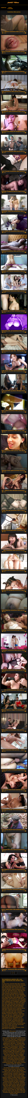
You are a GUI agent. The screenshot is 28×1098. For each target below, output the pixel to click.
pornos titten (21, 1024)
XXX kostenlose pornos (18, 1088)
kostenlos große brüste (7, 1006)
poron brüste (5, 1025)
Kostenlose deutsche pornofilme (16, 1059)
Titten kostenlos (16, 1076)
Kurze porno (22, 1080)
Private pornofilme (13, 1047)
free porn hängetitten (20, 994)
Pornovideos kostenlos (13, 1052)
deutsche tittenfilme (6, 989)
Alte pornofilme (16, 1051)
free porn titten (15, 996)
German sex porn (20, 1042)
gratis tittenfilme (17, 997)
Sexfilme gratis (21, 1050)
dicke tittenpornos (14, 993)
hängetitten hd (8, 1001)
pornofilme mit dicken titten (16, 1021)
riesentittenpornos (6, 1027)
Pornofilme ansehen (12, 1057)
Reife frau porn (7, 1086)
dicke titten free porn (12, 990)
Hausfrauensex (6, 1050)
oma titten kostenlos (6, 1020)
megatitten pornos (17, 1015)
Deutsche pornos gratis (19, 1058)
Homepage (3, 7)
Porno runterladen (19, 1054)
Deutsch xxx (7, 1039)
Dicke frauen (10, 1058)
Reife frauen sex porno (8, 1044)
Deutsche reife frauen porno (18, 1085)
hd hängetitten (15, 1001)
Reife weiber (19, 1089)
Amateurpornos (14, 1046)
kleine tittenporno (20, 1005)
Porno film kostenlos (15, 1071)
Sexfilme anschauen (8, 1088)
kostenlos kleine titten (18, 1006)
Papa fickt (19, 1063)
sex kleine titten (12, 1028)
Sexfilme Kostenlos (15, 1067)
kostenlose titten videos (11, 1012)
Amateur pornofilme (7, 1051)
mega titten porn (8, 1015)
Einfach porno (21, 1040)
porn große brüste (16, 1020)
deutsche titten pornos (20, 987)
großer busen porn (6, 1000)
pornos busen (8, 1024)
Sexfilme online (12, 1084)
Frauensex (17, 1091)
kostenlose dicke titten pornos (9, 1008)
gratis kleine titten (9, 997)
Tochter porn (7, 1055)
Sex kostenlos (8, 1048)
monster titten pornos (7, 1017)
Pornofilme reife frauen (8, 1092)
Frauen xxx (6, 1059)
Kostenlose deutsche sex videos (11, 1081)
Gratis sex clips (15, 1070)
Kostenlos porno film (8, 1074)
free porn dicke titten (9, 994)
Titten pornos (14, 2)
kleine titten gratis (6, 1004)
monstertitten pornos (17, 1017)
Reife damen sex (18, 1092)
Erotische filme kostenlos (9, 1042)
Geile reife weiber (7, 1085)
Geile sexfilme (17, 1062)
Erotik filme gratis (14, 1037)
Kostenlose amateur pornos (17, 1086)
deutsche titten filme (9, 987)
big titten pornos (6, 983)
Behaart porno (6, 1043)
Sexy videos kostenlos (13, 1080)
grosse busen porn (15, 1000)
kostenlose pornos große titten (15, 1009)
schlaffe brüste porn (15, 1027)
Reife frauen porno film (9, 1054)
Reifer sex (13, 1089)
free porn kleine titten (7, 996)
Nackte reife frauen (20, 1084)
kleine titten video (11, 1005)
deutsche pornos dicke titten (14, 985)
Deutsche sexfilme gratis (19, 1074)
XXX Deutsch (21, 1061)
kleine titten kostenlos (16, 1004)
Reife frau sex (11, 1091)
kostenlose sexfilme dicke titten (9, 1011)
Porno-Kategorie (10, 8)
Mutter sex (22, 1052)
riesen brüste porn (13, 1025)
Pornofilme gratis (20, 1043)
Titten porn (13, 1039)
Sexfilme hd (14, 1061)
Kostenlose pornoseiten (8, 1062)
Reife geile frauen (15, 1055)
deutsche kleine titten (15, 983)
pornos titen (14, 1024)
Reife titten (22, 1091)
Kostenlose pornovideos (17, 1048)
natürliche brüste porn (7, 1019)
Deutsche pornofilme (13, 1040)
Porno (6, 1040)
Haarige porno (14, 1050)
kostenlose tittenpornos (12, 1013)
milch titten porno (11, 1016)
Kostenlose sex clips (12, 1078)
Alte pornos (13, 1043)
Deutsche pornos (19, 1044)
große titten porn (21, 998)
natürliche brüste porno (18, 1019)
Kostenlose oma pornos (18, 1073)
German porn (22, 1047)
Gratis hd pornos (7, 1061)
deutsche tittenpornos (17, 989)
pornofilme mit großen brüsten (9, 1023)
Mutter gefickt (6, 1037)
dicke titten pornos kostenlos (11, 992)
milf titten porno (19, 1016)
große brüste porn (13, 998)
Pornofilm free (16, 1082)
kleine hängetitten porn (10, 1002)
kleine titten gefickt (20, 1002)
